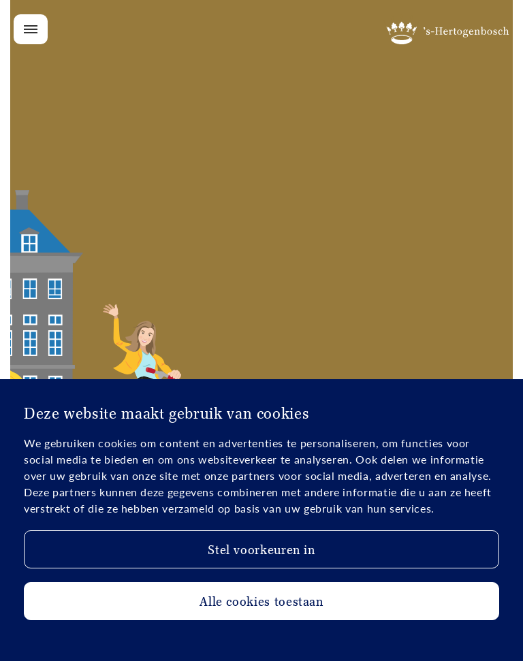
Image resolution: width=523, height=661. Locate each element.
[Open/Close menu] (31, 29)
